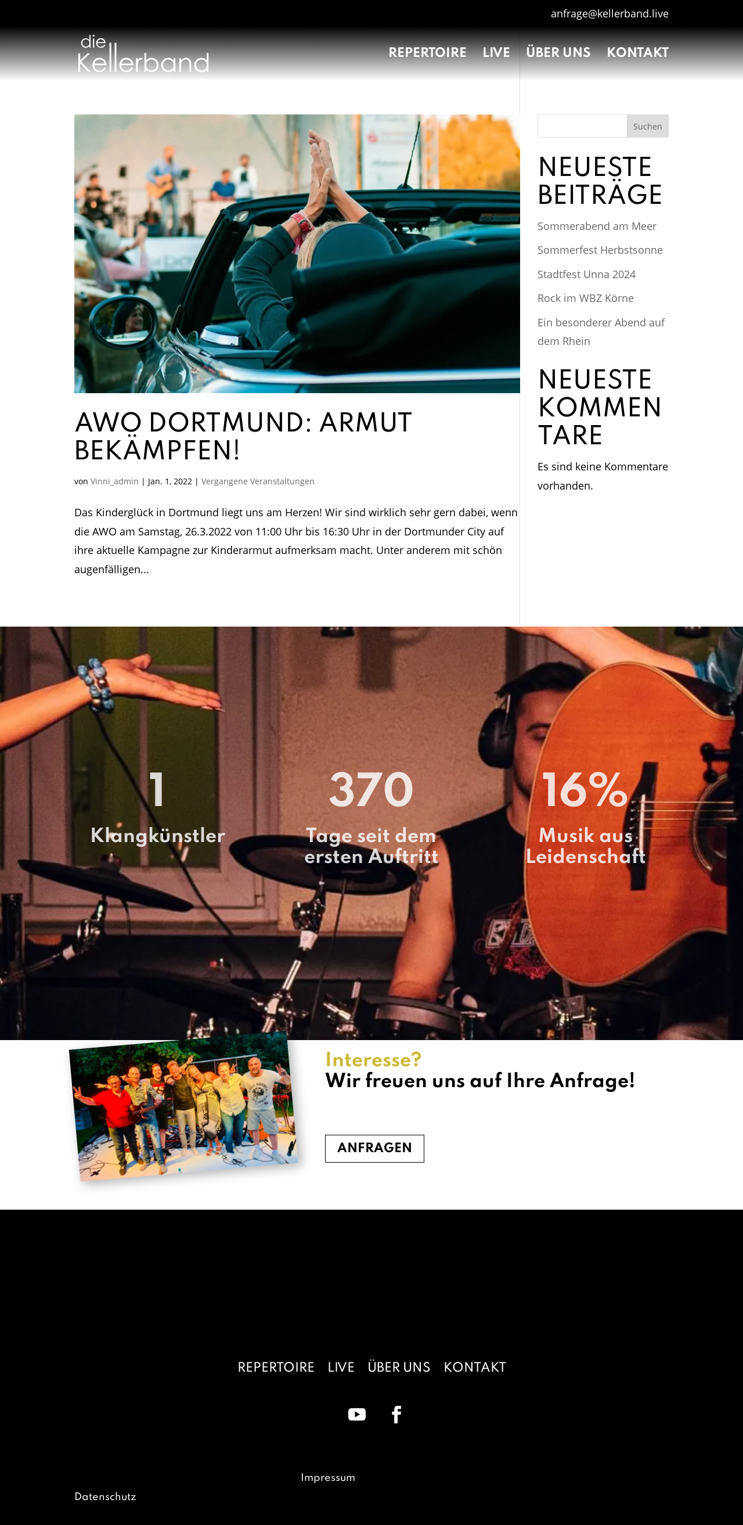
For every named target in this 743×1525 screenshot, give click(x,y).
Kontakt (638, 54)
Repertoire (427, 54)
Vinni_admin (115, 481)
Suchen (647, 126)
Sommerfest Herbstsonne (600, 250)
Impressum (328, 1478)
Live (496, 54)
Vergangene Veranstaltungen (258, 481)
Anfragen (374, 1148)
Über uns (558, 54)
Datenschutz (105, 1497)
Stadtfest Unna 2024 (587, 274)
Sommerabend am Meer (597, 226)
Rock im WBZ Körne (586, 298)
